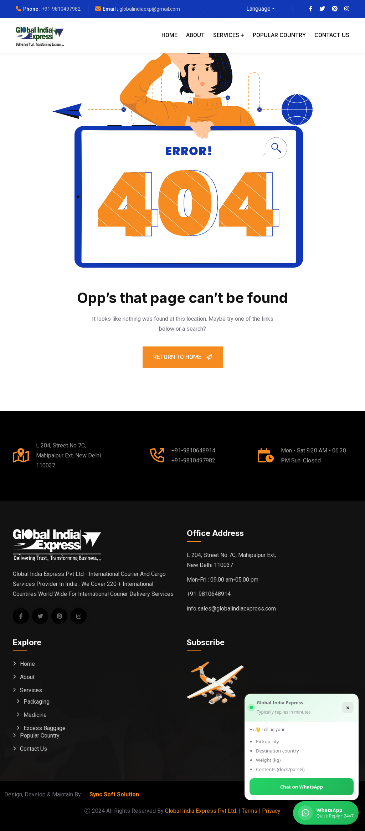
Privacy (271, 810)
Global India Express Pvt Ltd (200, 810)
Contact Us (331, 35)
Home (169, 35)
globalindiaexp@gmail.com (149, 9)
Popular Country (279, 35)
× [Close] (348, 707)
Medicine (35, 714)
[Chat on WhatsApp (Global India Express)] (326, 813)
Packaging (37, 701)
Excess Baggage (45, 728)
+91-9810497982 (61, 9)
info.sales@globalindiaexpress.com (231, 608)
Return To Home (182, 357)
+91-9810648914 (193, 450)
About (195, 35)
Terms (249, 810)
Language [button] (258, 8)
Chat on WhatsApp (301, 787)
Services (226, 35)
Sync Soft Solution (114, 794)
